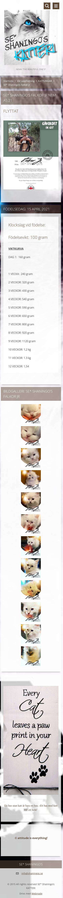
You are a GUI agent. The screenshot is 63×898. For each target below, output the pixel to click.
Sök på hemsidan (47, 6)
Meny (56, 6)
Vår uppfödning (26, 81)
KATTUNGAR (45, 81)
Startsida (8, 81)
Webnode (37, 893)
